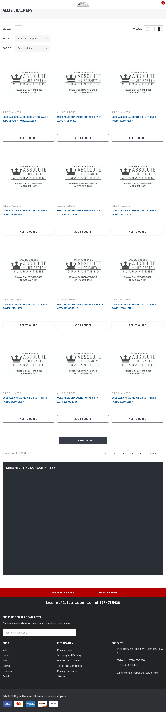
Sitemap (61, 676)
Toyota (6, 660)
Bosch (6, 676)
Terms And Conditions (69, 665)
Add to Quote (28, 138)
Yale (5, 650)
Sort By (7, 48)
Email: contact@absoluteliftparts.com (137, 672)
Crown (6, 665)
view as (137, 29)
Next (155, 453)
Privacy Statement (67, 671)
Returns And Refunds (69, 660)
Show (6, 38)
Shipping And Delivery (69, 655)
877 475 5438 (110, 602)
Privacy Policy (64, 650)
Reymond (8, 671)
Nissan (7, 655)
